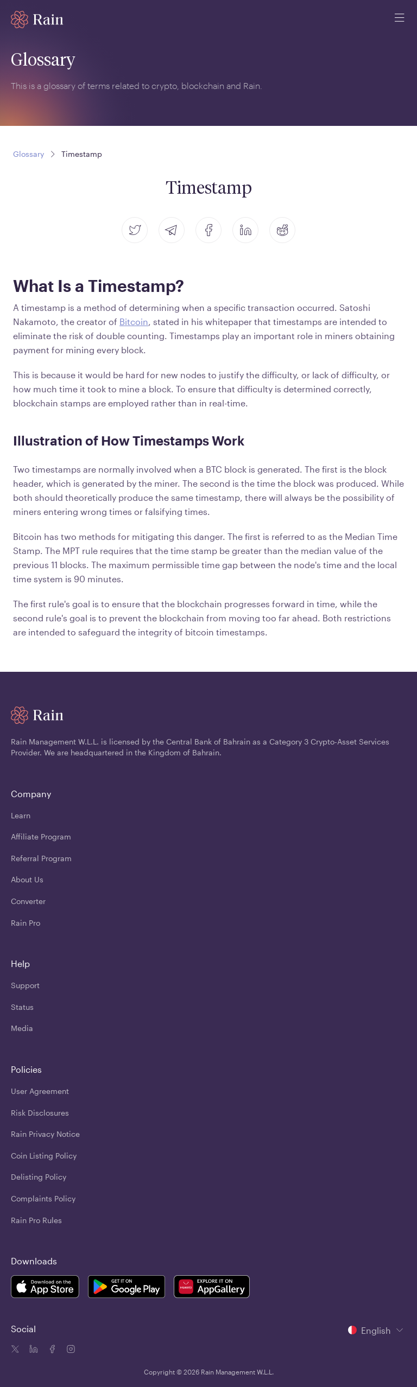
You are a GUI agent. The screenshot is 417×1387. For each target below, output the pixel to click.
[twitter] (135, 230)
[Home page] (37, 19)
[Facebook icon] (51, 1350)
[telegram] (172, 230)
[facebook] (208, 230)
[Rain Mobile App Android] (126, 1288)
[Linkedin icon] (32, 1350)
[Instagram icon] (69, 1350)
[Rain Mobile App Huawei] (212, 1288)
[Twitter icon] (15, 1350)
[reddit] (282, 230)
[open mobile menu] (399, 19)
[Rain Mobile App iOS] (45, 1288)
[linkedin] (245, 230)
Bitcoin (133, 321)
